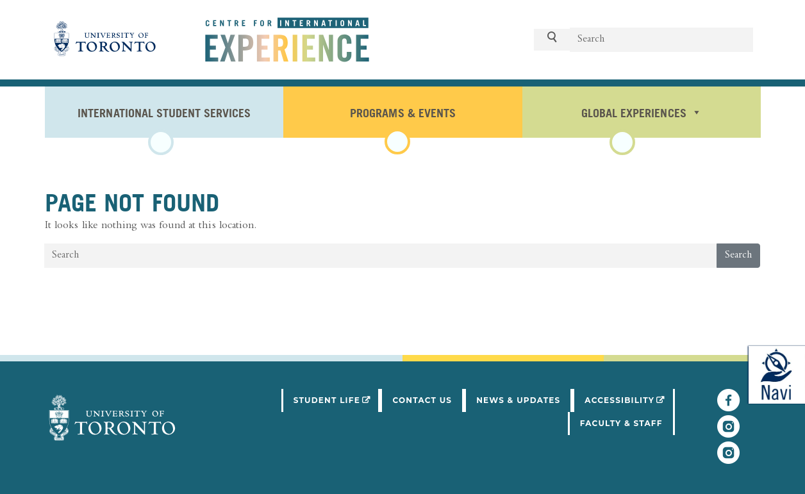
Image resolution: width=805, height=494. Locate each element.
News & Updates (518, 400)
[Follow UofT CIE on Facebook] (728, 406)
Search (738, 256)
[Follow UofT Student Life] (728, 432)
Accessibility (629, 399)
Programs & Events (402, 112)
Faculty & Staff (621, 423)
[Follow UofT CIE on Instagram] (728, 458)
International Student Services (164, 112)
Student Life (337, 399)
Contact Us (422, 400)
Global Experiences (641, 112)
